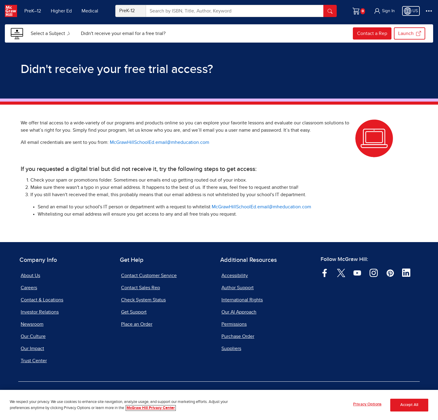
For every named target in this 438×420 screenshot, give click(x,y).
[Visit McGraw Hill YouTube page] (357, 272)
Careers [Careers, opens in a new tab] (29, 287)
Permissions (234, 324)
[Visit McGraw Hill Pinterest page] (390, 272)
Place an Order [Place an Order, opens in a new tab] (136, 324)
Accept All (409, 405)
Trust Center (34, 360)
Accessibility (234, 275)
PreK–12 (32, 11)
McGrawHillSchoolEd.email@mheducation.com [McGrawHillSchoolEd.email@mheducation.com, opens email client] (159, 142)
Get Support (134, 312)
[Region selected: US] (411, 11)
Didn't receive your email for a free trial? (123, 33)
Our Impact (32, 348)
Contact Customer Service (149, 275)
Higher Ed (61, 11)
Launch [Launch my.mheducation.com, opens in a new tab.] (409, 33)
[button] (384, 11)
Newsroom (32, 324)
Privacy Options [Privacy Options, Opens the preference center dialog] (367, 405)
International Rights (242, 299)
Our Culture (33, 336)
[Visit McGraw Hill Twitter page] (341, 272)
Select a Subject (51, 33)
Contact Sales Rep (140, 287)
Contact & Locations (42, 299)
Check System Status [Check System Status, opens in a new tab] (143, 299)
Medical (90, 11)
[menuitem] (51, 33)
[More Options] (429, 11)
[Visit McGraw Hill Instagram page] (374, 272)
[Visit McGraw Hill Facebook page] (325, 272)
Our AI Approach (238, 312)
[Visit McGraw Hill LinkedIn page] (406, 272)
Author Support (237, 287)
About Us (30, 275)
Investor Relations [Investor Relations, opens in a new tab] (40, 312)
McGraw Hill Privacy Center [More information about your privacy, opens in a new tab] (151, 408)
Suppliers (231, 348)
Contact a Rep (372, 33)
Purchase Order (237, 336)
